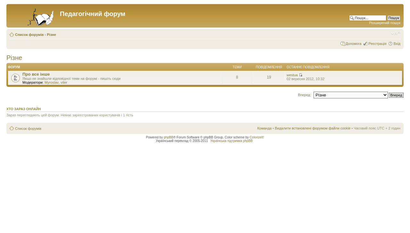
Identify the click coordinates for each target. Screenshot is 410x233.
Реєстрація (377, 44)
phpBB (168, 137)
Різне (51, 35)
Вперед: (304, 95)
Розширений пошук (384, 23)
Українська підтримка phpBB (231, 141)
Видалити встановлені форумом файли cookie (313, 128)
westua (292, 75)
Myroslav (52, 82)
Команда (264, 128)
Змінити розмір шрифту (395, 33)
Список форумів (29, 35)
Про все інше (36, 74)
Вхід (396, 44)
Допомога (353, 44)
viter (64, 82)
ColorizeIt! (257, 137)
